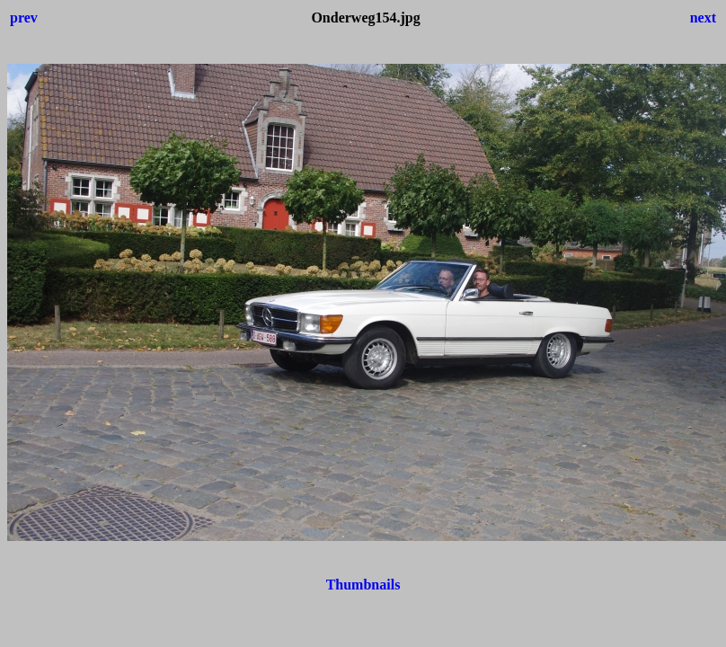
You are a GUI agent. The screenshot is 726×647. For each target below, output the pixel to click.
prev (24, 17)
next (703, 17)
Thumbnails (363, 584)
